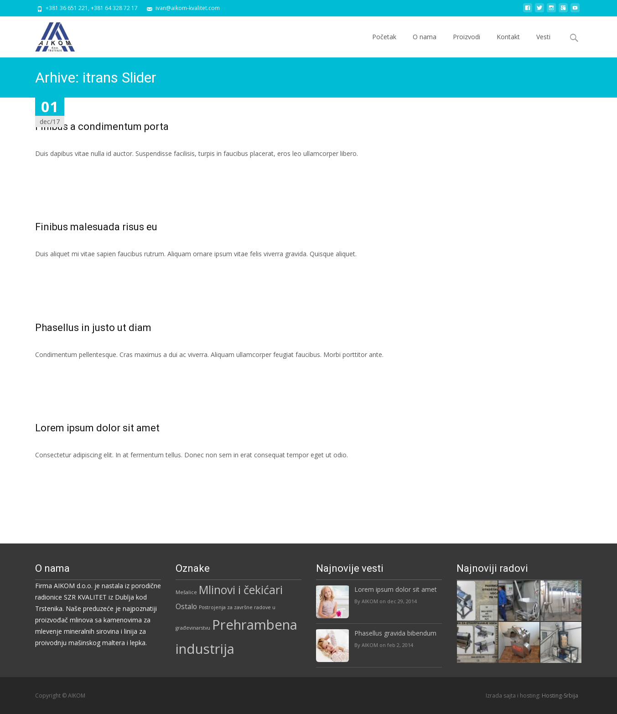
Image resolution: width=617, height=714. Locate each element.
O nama (424, 44)
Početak (384, 44)
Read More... (55, 181)
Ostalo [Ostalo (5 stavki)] (186, 606)
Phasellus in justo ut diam (93, 327)
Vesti (543, 44)
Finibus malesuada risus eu (96, 227)
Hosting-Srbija (560, 695)
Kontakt (508, 44)
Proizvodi (466, 44)
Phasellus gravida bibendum (395, 633)
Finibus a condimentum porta (102, 126)
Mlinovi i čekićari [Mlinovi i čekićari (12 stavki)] (241, 589)
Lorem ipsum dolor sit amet (97, 428)
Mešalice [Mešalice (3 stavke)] (186, 592)
